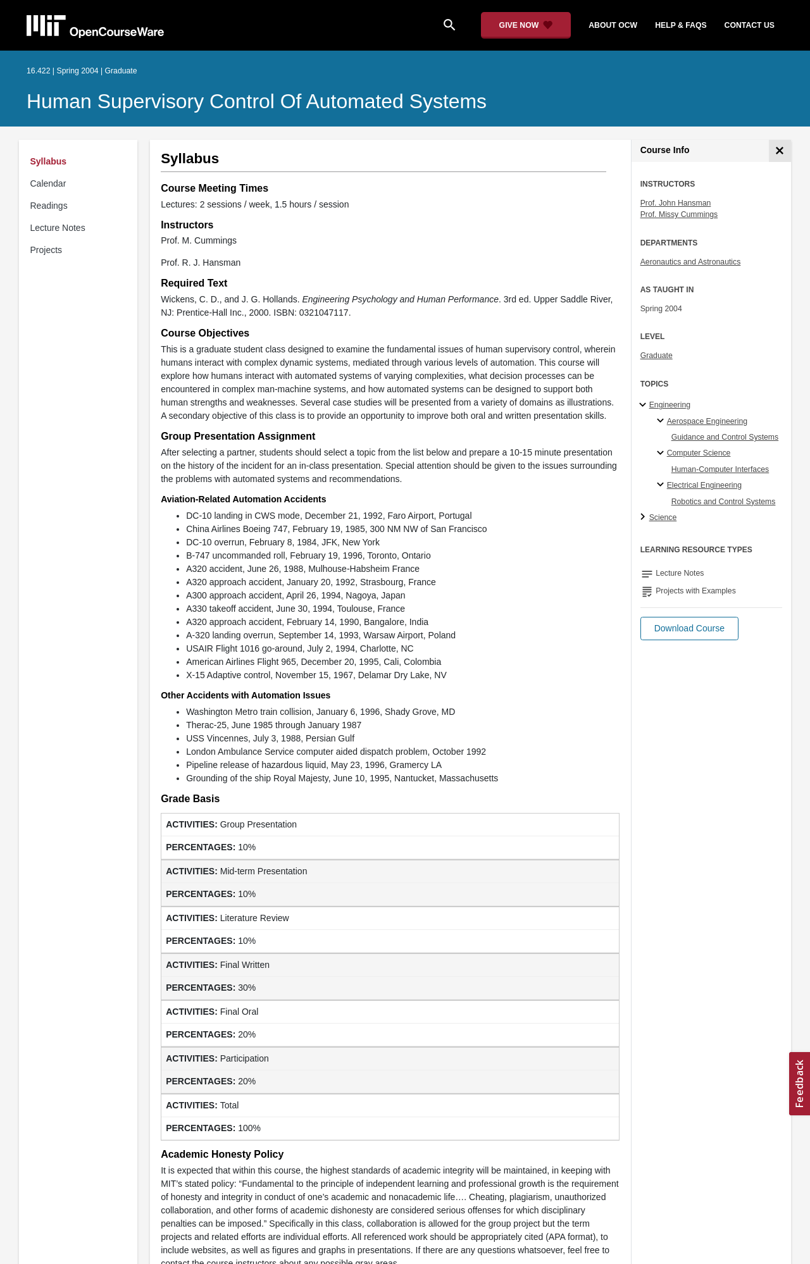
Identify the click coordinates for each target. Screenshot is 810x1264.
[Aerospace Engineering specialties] (662, 421)
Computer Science (699, 453)
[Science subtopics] (644, 517)
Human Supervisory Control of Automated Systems (257, 101)
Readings (49, 206)
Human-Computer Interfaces (720, 469)
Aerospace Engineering (707, 421)
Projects (46, 250)
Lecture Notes (57, 228)
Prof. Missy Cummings (679, 214)
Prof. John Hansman (675, 203)
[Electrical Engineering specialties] (662, 485)
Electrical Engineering (704, 485)
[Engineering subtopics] (644, 405)
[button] (689, 628)
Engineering (669, 404)
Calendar (48, 183)
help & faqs (680, 25)
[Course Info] (780, 151)
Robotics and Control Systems (723, 501)
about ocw (613, 25)
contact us (750, 25)
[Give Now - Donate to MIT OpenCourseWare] (526, 25)
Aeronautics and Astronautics (690, 261)
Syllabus (48, 161)
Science (663, 517)
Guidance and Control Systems (725, 437)
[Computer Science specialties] (662, 453)
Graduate (656, 355)
